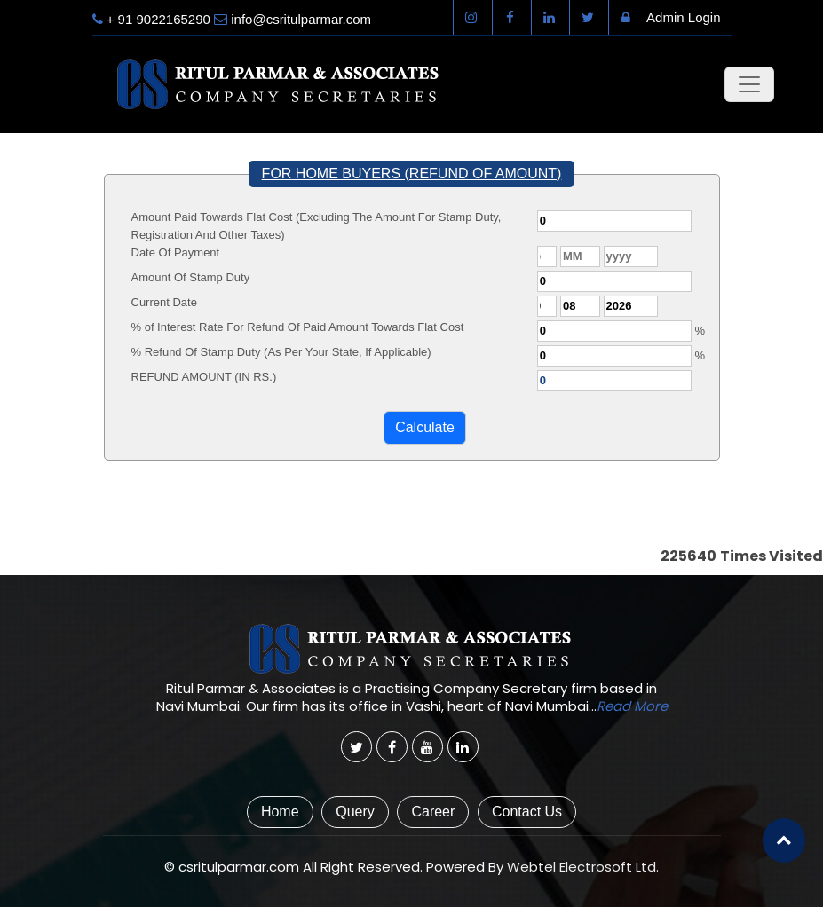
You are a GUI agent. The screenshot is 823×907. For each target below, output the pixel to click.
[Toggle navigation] (749, 84)
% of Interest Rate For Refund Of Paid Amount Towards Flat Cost (297, 327)
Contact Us (527, 811)
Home (280, 811)
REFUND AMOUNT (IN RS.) (204, 376)
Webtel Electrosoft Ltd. (583, 866)
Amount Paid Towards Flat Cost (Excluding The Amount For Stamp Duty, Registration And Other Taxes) (316, 225)
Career (433, 811)
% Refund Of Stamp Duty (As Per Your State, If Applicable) (281, 352)
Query (355, 811)
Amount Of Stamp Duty (190, 277)
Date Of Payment (175, 252)
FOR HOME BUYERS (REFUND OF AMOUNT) (412, 173)
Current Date (164, 302)
